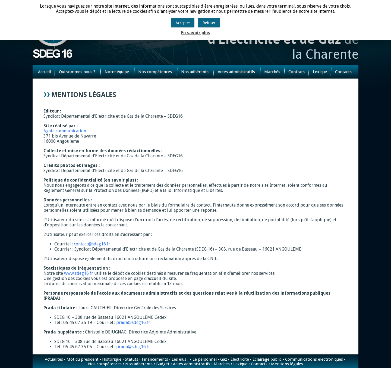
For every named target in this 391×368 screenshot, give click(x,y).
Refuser (209, 23)
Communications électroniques (314, 359)
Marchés (272, 71)
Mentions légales (287, 363)
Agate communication (64, 130)
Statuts (131, 359)
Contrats (296, 71)
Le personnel (205, 359)
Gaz (223, 359)
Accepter (183, 23)
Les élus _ (180, 359)
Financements (155, 359)
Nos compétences (155, 71)
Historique (111, 359)
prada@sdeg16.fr (133, 322)
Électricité (240, 359)
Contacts (343, 71)
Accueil (44, 71)
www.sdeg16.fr (78, 273)
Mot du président (83, 359)
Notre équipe (117, 71)
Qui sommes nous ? (77, 71)
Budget (162, 363)
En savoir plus (195, 32)
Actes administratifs (236, 71)
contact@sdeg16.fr (92, 244)
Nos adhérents (195, 71)
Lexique (320, 71)
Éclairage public (267, 359)
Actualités (54, 359)
